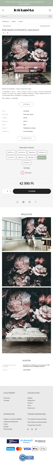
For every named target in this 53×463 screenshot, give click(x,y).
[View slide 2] (26, 83)
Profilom (30, 403)
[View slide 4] (30, 83)
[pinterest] (7, 33)
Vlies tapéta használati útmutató (37, 419)
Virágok (20, 21)
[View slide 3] (28, 83)
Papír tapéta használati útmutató (37, 422)
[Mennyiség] (7, 191)
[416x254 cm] (41, 157)
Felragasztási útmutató (34, 425)
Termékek (6, 400)
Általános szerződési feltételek (13, 419)
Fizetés (6, 424)
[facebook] (3, 33)
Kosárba (31, 191)
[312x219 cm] (11, 157)
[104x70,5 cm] (11, 152)
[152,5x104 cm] (22, 152)
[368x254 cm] (21, 157)
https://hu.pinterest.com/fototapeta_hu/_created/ (36, 429)
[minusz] (4, 191)
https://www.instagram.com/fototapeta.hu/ (32, 429)
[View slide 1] (23, 83)
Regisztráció (31, 400)
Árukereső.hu (26, 442)
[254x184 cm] (42, 152)
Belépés (30, 398)
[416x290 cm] (26, 163)
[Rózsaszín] (22, 173)
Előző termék (6, 26)
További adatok (26, 138)
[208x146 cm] (32, 152)
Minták (14, 21)
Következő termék (45, 26)
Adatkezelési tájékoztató (11, 422)
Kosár (29, 405)
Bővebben (26, 104)
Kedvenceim (31, 408)
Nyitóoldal (7, 398)
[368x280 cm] (31, 157)
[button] (17, 202)
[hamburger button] (3, 10)
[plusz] (10, 191)
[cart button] (50, 10)
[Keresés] (26, 16)
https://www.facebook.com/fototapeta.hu (28, 429)
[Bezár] (50, 3)
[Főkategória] (5, 21)
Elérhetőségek (8, 429)
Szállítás (6, 427)
